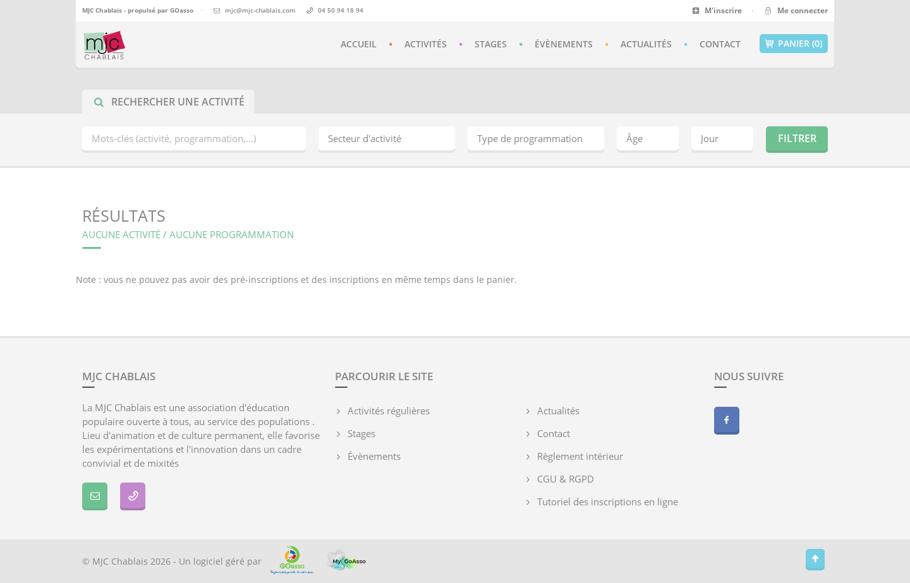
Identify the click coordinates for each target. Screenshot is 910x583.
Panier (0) (794, 43)
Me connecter (795, 10)
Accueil (359, 44)
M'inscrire (717, 10)
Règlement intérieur (580, 456)
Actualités (646, 44)
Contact (720, 44)
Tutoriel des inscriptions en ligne (607, 501)
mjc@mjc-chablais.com (260, 10)
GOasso (181, 10)
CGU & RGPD (565, 478)
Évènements (564, 44)
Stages (491, 44)
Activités (425, 44)
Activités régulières (389, 410)
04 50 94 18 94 (340, 10)
